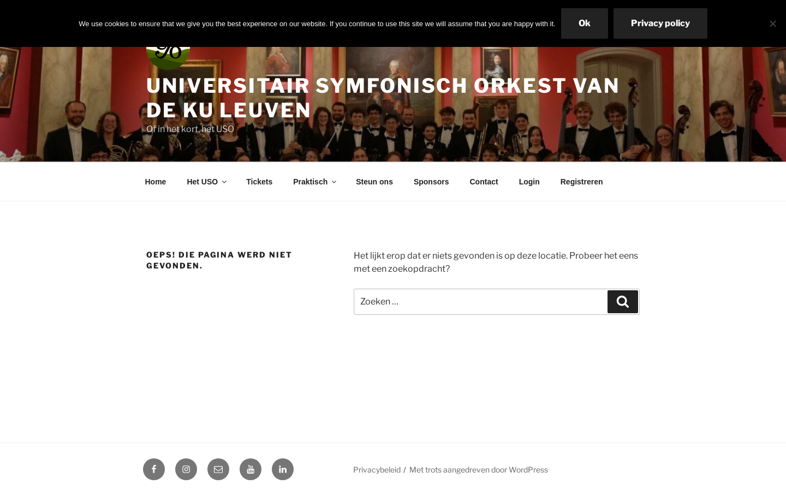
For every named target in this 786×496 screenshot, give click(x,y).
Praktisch (315, 181)
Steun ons (374, 181)
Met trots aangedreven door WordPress (478, 469)
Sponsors (431, 181)
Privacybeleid (377, 469)
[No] (772, 23)
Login (529, 181)
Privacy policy (660, 23)
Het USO (207, 181)
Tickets (259, 181)
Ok (585, 23)
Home (155, 181)
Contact (484, 181)
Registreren (582, 181)
